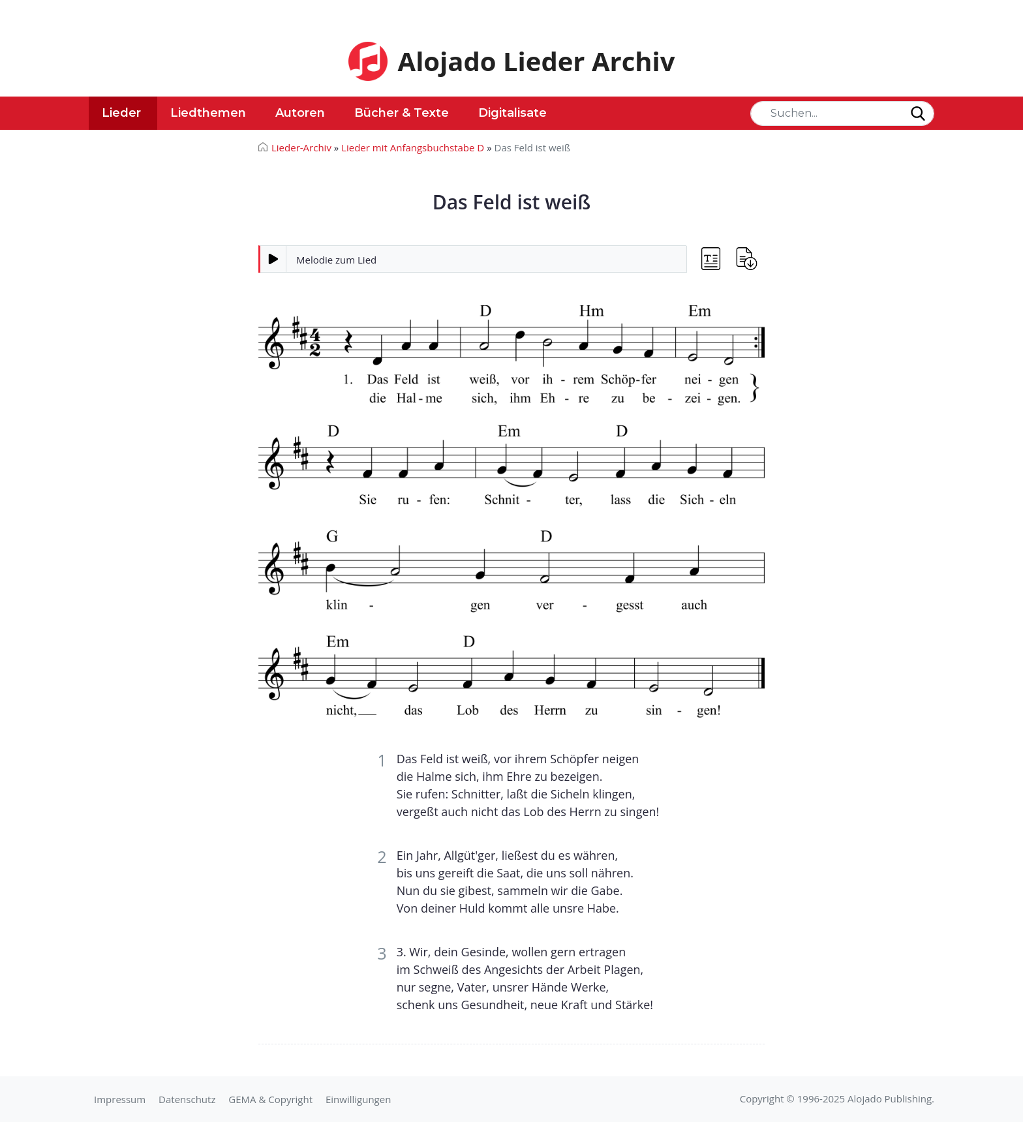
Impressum (119, 1099)
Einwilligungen (358, 1099)
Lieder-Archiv (301, 147)
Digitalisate (512, 113)
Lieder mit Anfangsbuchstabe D (412, 147)
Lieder (121, 113)
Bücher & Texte (401, 113)
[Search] (842, 113)
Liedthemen (208, 113)
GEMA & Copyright (270, 1099)
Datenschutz (187, 1099)
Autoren (300, 113)
